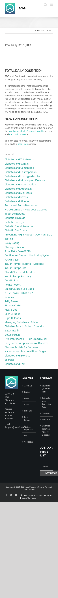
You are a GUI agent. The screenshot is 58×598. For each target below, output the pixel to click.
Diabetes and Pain (15, 364)
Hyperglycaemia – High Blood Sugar (26, 338)
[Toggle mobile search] (45, 4)
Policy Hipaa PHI (28, 428)
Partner (27, 392)
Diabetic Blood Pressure (19, 226)
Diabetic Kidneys (14, 222)
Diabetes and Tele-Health (19, 159)
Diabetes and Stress (16, 197)
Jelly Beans (11, 301)
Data (26, 435)
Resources (46, 419)
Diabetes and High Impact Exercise (25, 180)
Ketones (9, 297)
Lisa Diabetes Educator (33, 495)
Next (49, 30)
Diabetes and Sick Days (18, 192)
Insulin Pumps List (15, 268)
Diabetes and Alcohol (17, 201)
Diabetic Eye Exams (16, 230)
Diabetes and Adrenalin (18, 188)
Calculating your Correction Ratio (47, 402)
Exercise (9, 359)
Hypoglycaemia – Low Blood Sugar (25, 351)
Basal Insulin (12, 330)
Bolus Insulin (12, 334)
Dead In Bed (12, 280)
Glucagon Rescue (15, 247)
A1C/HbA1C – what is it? (19, 293)
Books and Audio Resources (21, 205)
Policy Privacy (27, 418)
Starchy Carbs (13, 305)
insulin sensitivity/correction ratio (26, 131)
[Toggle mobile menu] (51, 4)
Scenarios (46, 413)
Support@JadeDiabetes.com (18, 427)
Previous (40, 30)
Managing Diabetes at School (22, 322)
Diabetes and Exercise (17, 355)
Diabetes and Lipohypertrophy (22, 176)
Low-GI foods (12, 313)
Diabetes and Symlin (16, 163)
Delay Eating (12, 243)
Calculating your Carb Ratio (47, 388)
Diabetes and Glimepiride (19, 167)
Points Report (13, 284)
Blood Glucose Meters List (20, 272)
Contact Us (28, 442)
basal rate (22, 144)
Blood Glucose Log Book (19, 288)
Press (26, 398)
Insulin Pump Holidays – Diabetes (24, 263)
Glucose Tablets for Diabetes (21, 347)
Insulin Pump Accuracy (18, 276)
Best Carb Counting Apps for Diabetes (46, 430)
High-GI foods (13, 318)
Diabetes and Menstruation (20, 184)
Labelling (28, 410)
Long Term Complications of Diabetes (26, 343)
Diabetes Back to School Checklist (25, 326)
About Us (28, 385)
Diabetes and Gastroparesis (21, 172)
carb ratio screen (18, 134)
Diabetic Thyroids (15, 217)
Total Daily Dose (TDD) (18, 251)
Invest (26, 404)
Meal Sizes (11, 309)
